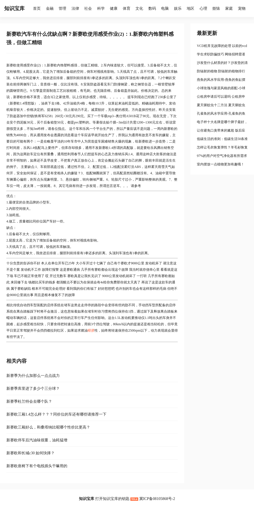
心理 (203, 8)
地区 (190, 8)
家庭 (229, 8)
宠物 (242, 8)
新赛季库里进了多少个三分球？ (33, 388)
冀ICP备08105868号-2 (157, 499)
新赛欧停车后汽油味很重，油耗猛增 (36, 440)
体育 (126, 8)
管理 (62, 8)
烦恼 (216, 8)
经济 (91, 330)
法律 (75, 8)
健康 (113, 8)
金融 (50, 8)
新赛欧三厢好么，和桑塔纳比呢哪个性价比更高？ (48, 427)
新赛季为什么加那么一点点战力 (33, 375)
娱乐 (178, 8)
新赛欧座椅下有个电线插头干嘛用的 (36, 466)
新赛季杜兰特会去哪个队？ (29, 401)
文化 (139, 8)
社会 (88, 8)
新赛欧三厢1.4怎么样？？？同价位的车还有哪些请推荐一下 (56, 414)
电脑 (165, 8)
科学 (101, 8)
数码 (152, 8)
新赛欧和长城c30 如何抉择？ (30, 453)
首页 (37, 8)
